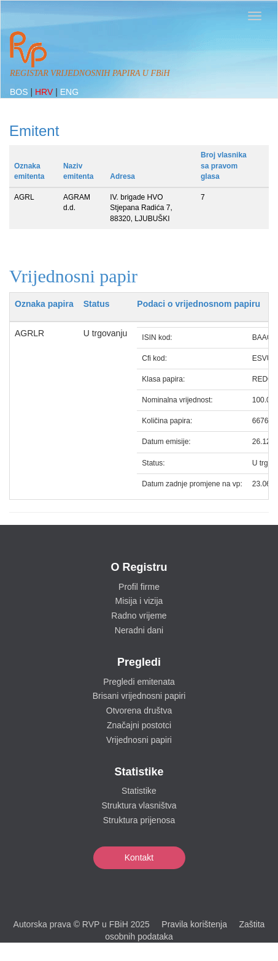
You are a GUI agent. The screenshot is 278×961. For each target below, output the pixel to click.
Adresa (122, 176)
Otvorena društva (139, 710)
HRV (45, 92)
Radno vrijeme (138, 615)
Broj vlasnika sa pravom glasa (224, 165)
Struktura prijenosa (139, 820)
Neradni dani (139, 630)
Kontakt (139, 857)
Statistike (139, 791)
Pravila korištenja (194, 924)
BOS (20, 92)
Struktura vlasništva (138, 805)
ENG (69, 92)
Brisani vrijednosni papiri (139, 696)
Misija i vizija (139, 601)
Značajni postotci (139, 725)
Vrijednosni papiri (139, 740)
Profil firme (139, 587)
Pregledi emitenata (139, 682)
